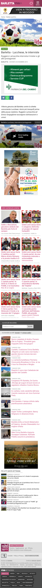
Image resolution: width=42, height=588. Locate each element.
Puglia (13, 582)
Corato (20, 576)
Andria (12, 573)
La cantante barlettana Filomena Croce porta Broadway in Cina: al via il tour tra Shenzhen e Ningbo (25, 362)
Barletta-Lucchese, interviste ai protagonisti (16, 122)
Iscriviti (30, 326)
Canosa (4, 576)
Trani (21, 585)
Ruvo (18, 582)
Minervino (21, 579)
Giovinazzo (28, 576)
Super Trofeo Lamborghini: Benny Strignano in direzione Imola (24, 413)
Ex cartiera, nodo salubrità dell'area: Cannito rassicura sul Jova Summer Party (25, 393)
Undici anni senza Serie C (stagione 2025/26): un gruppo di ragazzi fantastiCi (31, 228)
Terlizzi (14, 585)
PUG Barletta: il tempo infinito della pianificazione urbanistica (25, 402)
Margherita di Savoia (9, 579)
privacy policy (27, 333)
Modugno (30, 579)
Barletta (5, 573)
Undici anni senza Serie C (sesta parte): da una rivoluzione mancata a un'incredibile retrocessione (31, 256)
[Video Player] (21, 136)
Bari (18, 573)
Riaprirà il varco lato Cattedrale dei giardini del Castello (25, 371)
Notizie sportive (11, 17)
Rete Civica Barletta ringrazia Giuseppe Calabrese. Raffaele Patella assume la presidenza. (23, 434)
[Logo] (39, 127)
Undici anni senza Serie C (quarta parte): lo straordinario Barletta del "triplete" (31, 282)
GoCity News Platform (32, 555)
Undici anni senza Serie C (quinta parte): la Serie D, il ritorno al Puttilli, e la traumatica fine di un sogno (10, 283)
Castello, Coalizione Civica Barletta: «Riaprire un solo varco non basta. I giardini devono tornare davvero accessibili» (25, 353)
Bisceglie (25, 573)
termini (17, 333)
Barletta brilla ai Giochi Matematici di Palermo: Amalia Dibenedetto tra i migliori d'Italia (25, 424)
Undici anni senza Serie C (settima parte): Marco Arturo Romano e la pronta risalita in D (10, 255)
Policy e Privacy (19, 556)
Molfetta (5, 582)
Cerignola (12, 576)
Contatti (10, 556)
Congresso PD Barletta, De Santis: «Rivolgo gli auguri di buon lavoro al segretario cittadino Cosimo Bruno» (25, 383)
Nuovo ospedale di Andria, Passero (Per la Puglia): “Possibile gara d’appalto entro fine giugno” (25, 341)
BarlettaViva (12, 3)
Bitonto (32, 573)
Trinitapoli (28, 585)
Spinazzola (6, 585)
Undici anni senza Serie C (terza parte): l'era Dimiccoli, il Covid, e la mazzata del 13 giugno (10, 310)
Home (3, 17)
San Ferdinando (27, 582)
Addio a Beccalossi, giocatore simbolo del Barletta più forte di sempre (10, 228)
